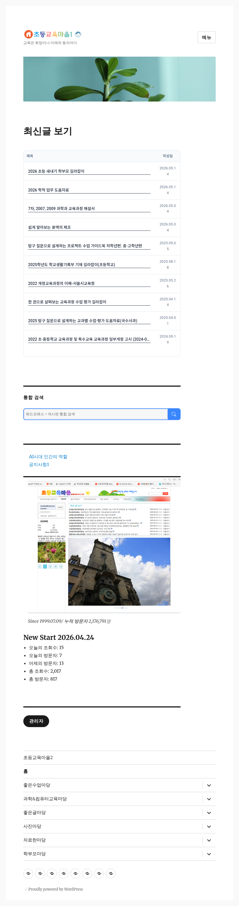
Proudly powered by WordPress (55, 889)
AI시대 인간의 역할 (48, 456)
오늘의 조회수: (44, 647)
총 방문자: (39, 679)
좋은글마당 (34, 812)
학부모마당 (34, 853)
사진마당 (32, 826)
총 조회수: (39, 671)
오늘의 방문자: (44, 655)
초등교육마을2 (38, 757)
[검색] (174, 414)
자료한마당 (34, 840)
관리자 (36, 721)
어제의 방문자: (44, 663)
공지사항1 (39, 464)
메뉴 (206, 37)
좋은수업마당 (36, 785)
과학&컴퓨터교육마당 (45, 798)
